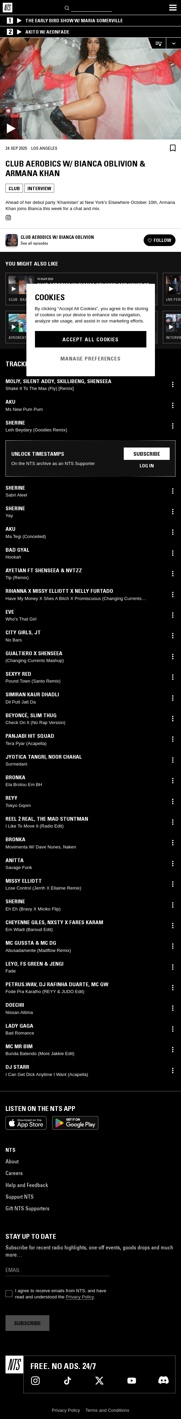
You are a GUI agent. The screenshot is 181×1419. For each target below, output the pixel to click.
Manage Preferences (90, 358)
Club (14, 188)
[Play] (90, 88)
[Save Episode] (173, 147)
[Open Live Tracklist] (156, 43)
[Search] (67, 7)
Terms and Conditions (107, 1410)
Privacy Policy (80, 1296)
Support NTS (19, 1196)
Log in (147, 466)
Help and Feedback (26, 1185)
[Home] (7, 7)
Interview (39, 188)
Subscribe (146, 453)
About (12, 1161)
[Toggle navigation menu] (172, 7)
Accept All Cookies (90, 339)
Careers (14, 1173)
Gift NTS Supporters (27, 1208)
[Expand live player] (173, 43)
